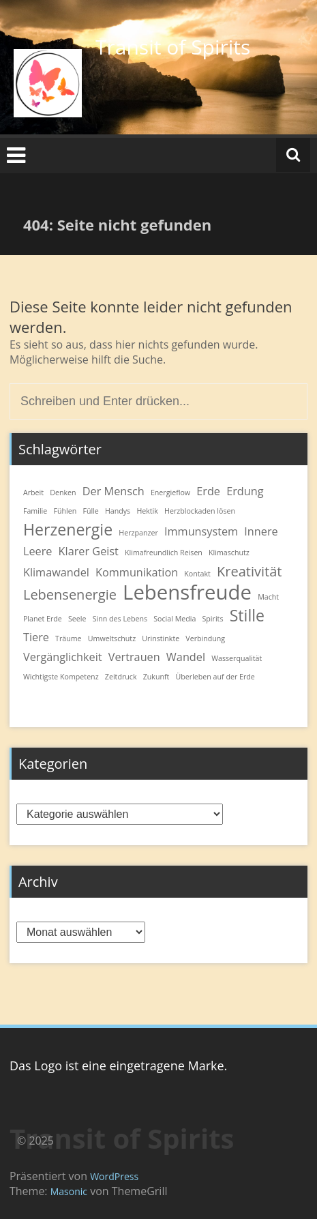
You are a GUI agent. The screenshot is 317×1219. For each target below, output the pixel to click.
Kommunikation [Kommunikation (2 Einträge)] (136, 572)
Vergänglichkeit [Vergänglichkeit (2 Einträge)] (62, 656)
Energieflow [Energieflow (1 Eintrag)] (170, 492)
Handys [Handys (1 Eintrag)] (117, 511)
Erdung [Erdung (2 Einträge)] (244, 491)
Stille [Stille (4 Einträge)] (247, 615)
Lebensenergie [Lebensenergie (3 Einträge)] (70, 594)
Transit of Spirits (172, 47)
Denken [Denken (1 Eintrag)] (63, 492)
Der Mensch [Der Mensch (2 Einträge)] (113, 491)
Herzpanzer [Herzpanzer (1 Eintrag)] (138, 533)
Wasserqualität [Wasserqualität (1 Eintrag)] (236, 658)
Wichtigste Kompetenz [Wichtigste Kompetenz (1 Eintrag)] (61, 676)
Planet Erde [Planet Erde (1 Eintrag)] (42, 618)
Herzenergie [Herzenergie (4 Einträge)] (67, 529)
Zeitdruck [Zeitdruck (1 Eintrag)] (121, 676)
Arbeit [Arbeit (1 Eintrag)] (33, 492)
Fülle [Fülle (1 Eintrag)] (90, 511)
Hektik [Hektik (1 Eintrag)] (147, 511)
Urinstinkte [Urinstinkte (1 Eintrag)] (160, 638)
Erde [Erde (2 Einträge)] (208, 491)
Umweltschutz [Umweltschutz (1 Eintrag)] (112, 638)
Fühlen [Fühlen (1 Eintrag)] (64, 511)
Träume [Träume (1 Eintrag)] (68, 638)
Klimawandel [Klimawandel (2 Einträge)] (56, 572)
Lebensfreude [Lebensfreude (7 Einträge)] (187, 592)
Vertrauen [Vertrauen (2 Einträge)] (134, 656)
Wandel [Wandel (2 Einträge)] (185, 656)
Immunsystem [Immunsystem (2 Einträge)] (201, 531)
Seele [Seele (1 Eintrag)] (77, 618)
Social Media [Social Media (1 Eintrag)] (174, 618)
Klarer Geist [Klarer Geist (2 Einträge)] (89, 551)
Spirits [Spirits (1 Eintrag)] (213, 618)
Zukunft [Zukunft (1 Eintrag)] (156, 676)
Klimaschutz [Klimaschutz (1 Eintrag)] (229, 552)
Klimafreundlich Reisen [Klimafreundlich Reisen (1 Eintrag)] (163, 552)
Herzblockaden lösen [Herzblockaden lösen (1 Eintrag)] (199, 511)
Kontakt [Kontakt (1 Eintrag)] (197, 573)
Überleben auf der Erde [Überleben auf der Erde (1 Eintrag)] (215, 676)
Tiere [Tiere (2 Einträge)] (36, 637)
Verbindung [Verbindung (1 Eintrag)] (205, 638)
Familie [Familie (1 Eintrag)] (35, 511)
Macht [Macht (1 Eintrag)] (268, 597)
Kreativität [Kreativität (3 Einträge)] (249, 571)
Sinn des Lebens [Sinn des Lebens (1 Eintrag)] (120, 618)
